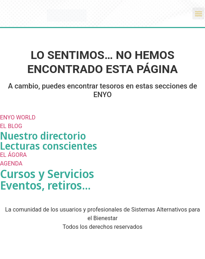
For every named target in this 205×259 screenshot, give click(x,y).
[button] (198, 13)
